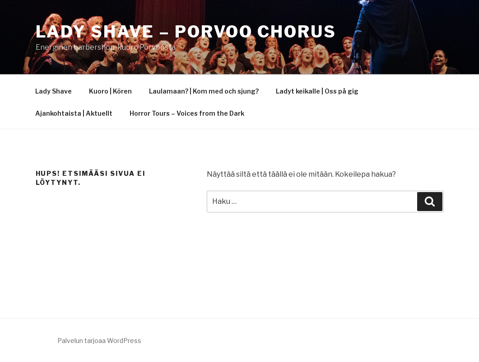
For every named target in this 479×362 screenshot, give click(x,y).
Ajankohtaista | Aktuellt (73, 113)
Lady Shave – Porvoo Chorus (186, 32)
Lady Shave (53, 91)
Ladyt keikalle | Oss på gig (317, 91)
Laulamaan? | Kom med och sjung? (204, 91)
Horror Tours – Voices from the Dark (187, 113)
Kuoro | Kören (110, 91)
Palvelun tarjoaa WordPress (99, 340)
